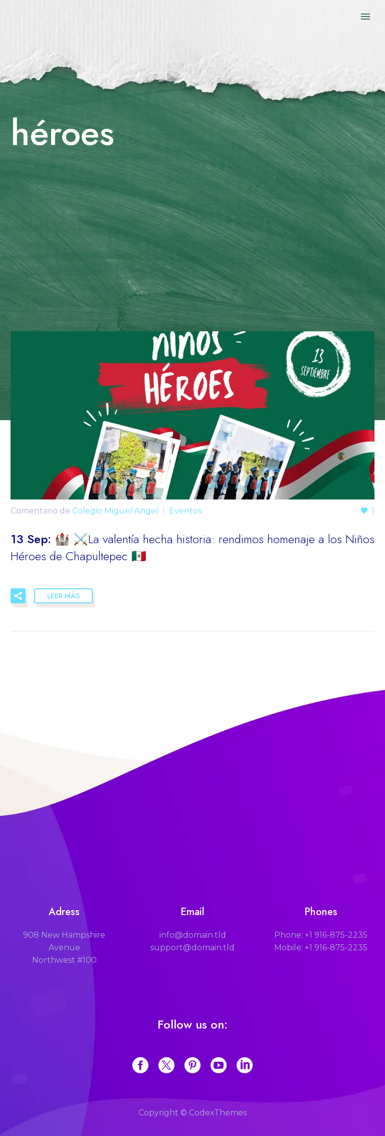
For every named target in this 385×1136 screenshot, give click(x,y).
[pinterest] (192, 1065)
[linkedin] (245, 1065)
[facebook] (140, 1065)
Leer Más (63, 596)
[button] (18, 595)
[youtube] (219, 1065)
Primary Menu (365, 17)
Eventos (185, 511)
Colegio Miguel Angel (115, 511)
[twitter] (166, 1065)
